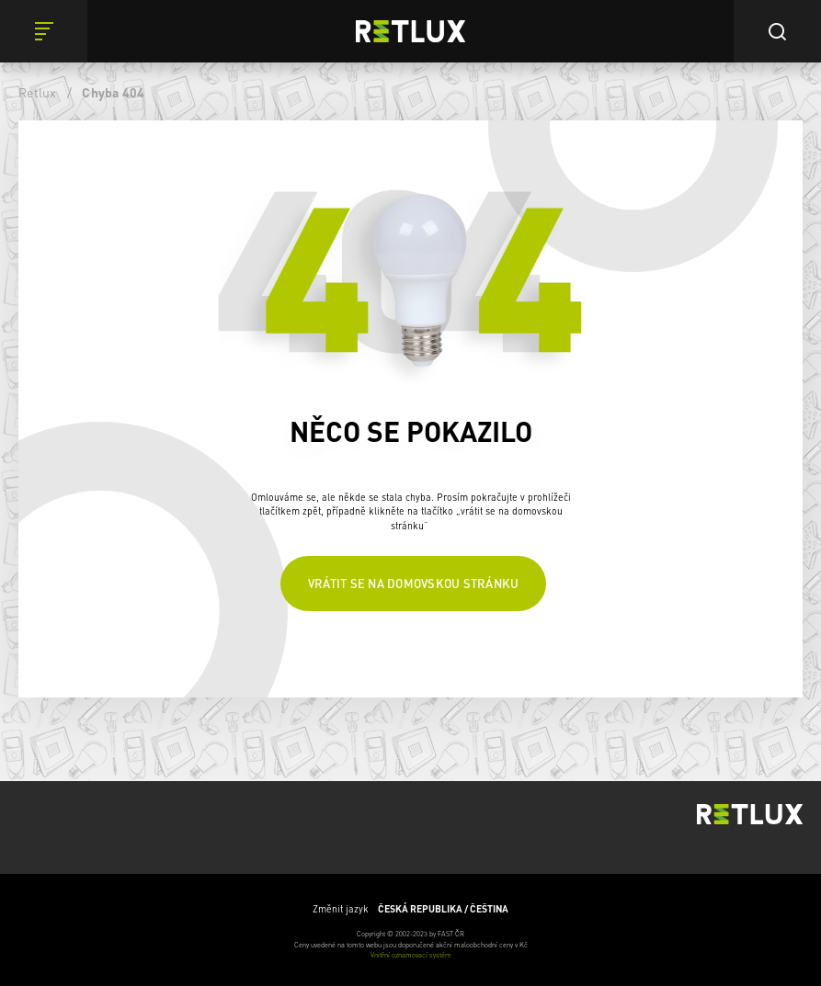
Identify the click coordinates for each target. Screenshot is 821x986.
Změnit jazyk (410, 908)
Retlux (37, 92)
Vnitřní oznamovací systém (411, 954)
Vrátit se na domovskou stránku (413, 583)
